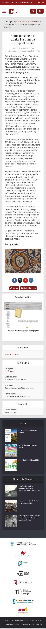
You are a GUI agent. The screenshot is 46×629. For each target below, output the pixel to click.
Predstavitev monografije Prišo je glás (23, 331)
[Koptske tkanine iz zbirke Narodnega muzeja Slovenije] (23, 261)
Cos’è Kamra (8, 625)
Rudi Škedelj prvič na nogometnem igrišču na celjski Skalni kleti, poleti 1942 (29, 489)
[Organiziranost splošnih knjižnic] (23, 554)
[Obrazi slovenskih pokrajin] (23, 593)
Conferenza (9, 372)
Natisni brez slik (28, 289)
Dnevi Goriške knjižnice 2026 (29, 461)
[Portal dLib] (23, 574)
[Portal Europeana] (23, 564)
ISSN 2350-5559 (36, 625)
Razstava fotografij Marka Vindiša (28, 432)
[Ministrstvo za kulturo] (23, 545)
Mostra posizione (12, 355)
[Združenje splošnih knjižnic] (23, 611)
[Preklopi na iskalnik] (40, 11)
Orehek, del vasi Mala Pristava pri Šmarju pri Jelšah (29, 503)
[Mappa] (33, 11)
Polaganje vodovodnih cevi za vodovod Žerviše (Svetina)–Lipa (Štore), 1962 (29, 518)
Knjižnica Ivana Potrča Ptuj (29, 51)
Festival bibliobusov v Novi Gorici (28, 447)
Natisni (14, 289)
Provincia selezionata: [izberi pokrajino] (17, 2)
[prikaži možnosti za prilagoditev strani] (39, 2)
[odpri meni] (4, 11)
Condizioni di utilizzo (22, 625)
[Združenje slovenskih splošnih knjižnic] (23, 583)
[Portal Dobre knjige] (23, 601)
